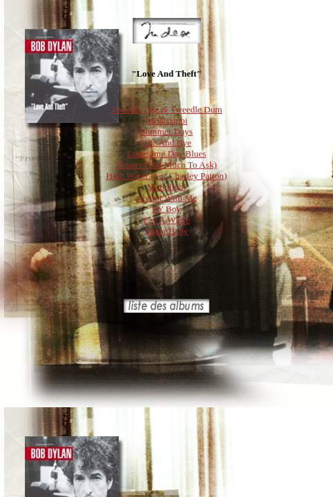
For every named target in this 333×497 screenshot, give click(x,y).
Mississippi (167, 120)
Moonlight (166, 187)
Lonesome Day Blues (167, 153)
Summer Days (166, 131)
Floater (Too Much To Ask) (166, 164)
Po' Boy (166, 209)
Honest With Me (166, 198)
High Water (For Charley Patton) (166, 175)
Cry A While (166, 220)
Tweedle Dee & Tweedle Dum (166, 109)
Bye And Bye (166, 142)
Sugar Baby (167, 231)
